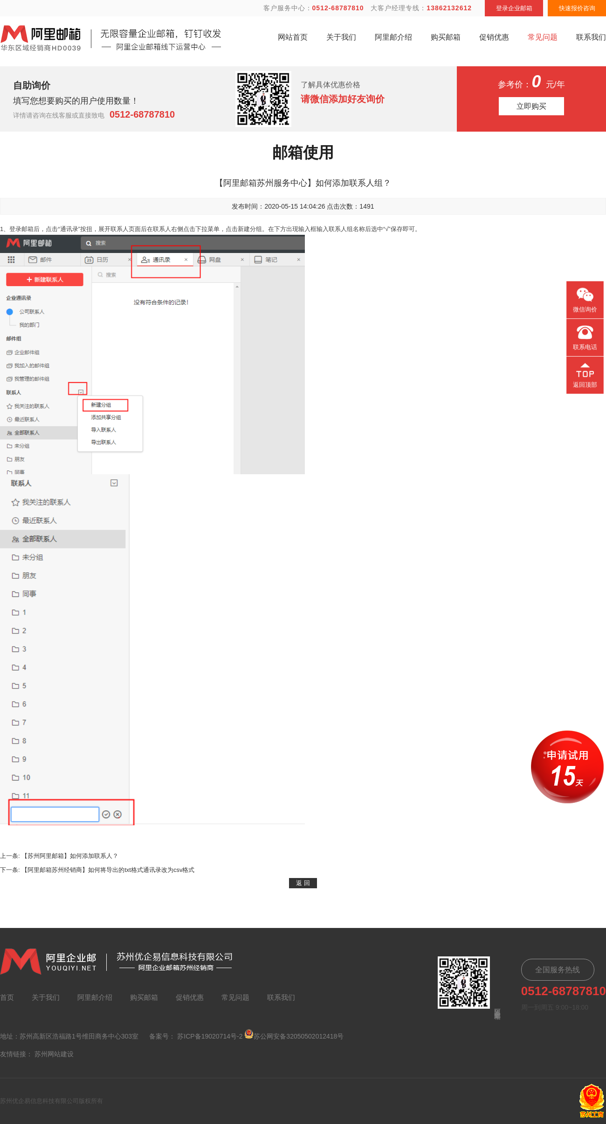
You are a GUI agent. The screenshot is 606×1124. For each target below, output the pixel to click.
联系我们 (591, 37)
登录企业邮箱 (514, 8)
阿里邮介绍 (393, 37)
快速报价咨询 (577, 8)
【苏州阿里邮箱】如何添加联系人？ (69, 855)
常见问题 (543, 37)
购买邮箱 (446, 37)
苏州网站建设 (54, 1054)
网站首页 (293, 37)
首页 (7, 997)
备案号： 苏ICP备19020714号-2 (195, 1036)
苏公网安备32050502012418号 (294, 1034)
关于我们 (341, 37)
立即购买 (531, 106)
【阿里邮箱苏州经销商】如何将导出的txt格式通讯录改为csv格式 (107, 869)
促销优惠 (494, 37)
